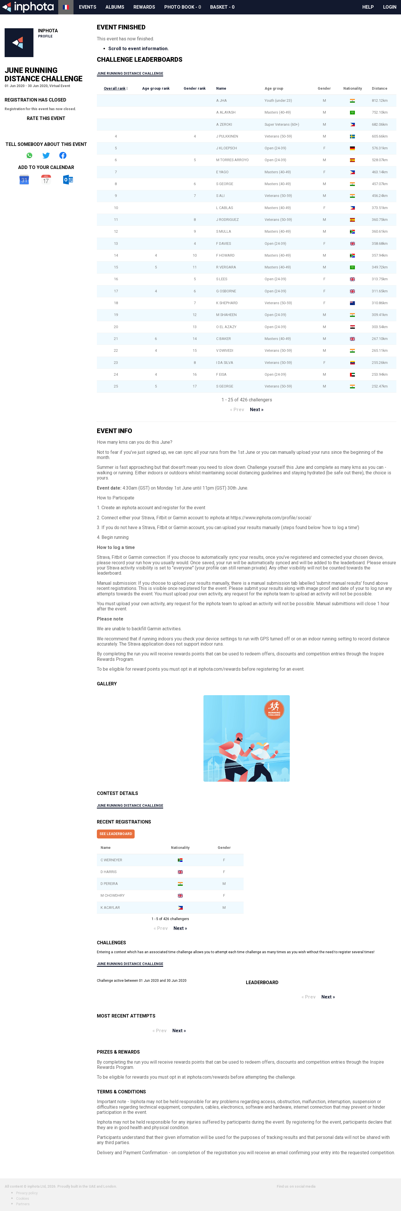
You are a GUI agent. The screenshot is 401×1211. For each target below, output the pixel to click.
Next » (256, 409)
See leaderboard (115, 834)
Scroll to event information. (138, 48)
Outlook (68, 180)
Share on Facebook (63, 155)
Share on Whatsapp (29, 155)
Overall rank (114, 88)
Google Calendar (24, 180)
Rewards (144, 7)
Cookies (22, 1199)
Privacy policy (27, 1193)
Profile (45, 36)
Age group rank (156, 88)
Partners (23, 1204)
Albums (115, 7)
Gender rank (195, 88)
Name (221, 88)
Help (368, 7)
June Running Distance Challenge (130, 74)
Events (87, 7)
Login (389, 7)
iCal (46, 180)
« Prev (237, 409)
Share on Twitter (46, 155)
